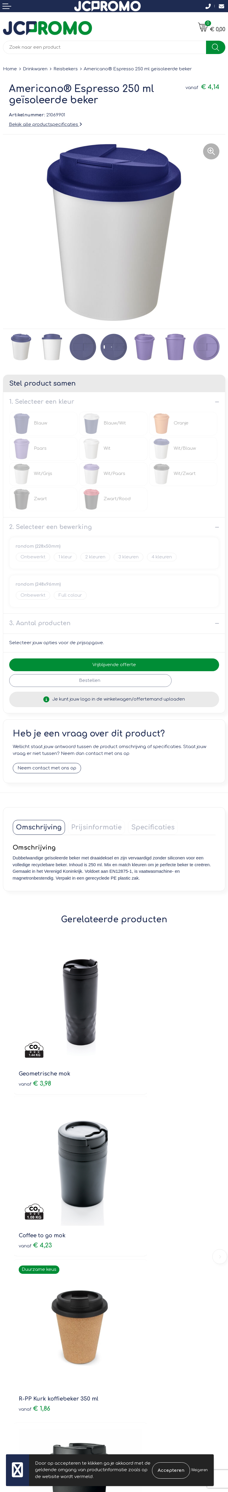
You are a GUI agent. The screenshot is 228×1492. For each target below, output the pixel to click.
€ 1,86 (34, 1178)
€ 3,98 (35, 1049)
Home (10, 69)
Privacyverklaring (136, 1352)
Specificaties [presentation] (153, 827)
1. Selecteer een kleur (41, 401)
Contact (12, 1335)
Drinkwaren (35, 69)
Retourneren (17, 1352)
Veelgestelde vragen (140, 1262)
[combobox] (104, 47)
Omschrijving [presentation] (39, 827)
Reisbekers (65, 69)
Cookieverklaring (135, 1344)
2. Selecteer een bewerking (50, 527)
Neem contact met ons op (47, 768)
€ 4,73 (136, 1186)
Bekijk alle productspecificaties (45, 124)
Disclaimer (128, 1360)
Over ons (127, 1245)
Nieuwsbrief (130, 1254)
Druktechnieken (134, 1271)
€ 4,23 (136, 1049)
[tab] (39, 827)
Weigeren (199, 1470)
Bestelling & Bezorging (28, 1344)
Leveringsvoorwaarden (142, 1335)
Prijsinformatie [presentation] (96, 827)
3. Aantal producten (40, 623)
